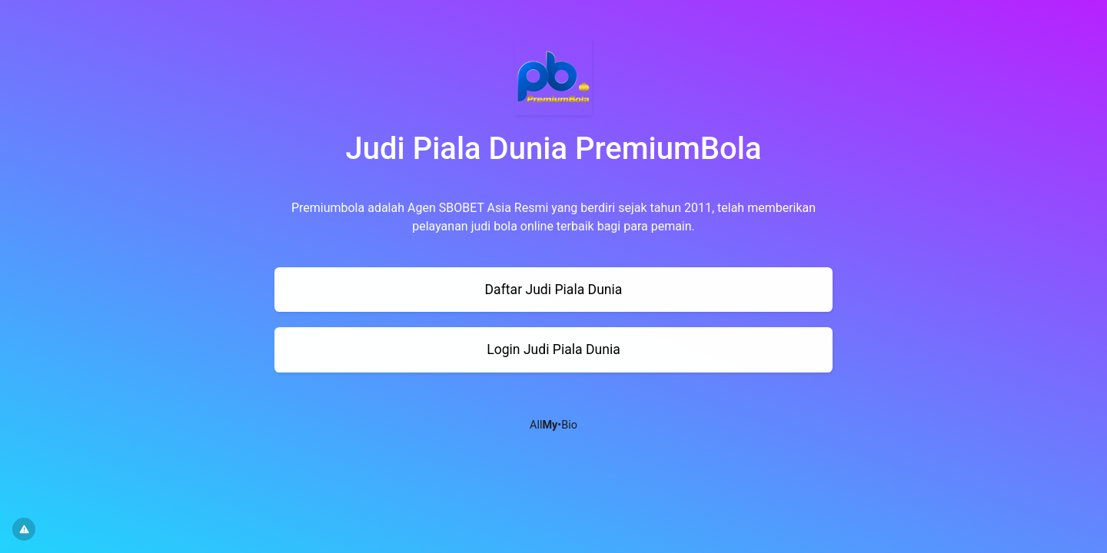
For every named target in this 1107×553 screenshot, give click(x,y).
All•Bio (553, 425)
